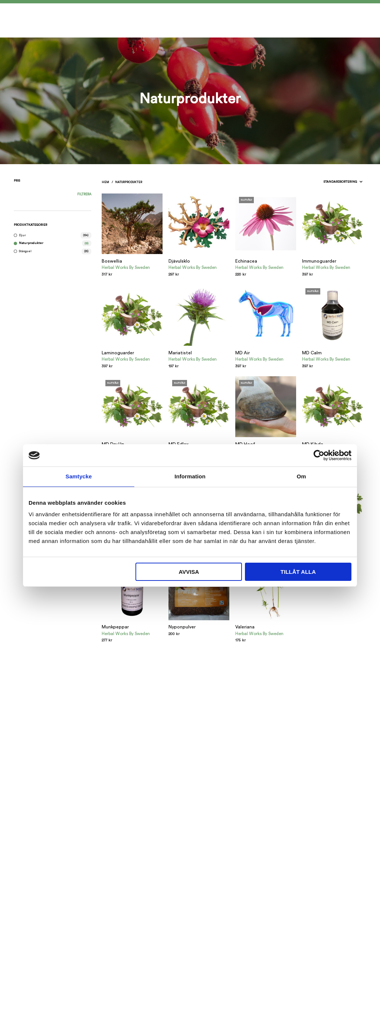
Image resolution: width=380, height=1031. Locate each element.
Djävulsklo (179, 261)
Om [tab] (301, 476)
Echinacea (246, 261)
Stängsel (25, 251)
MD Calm (312, 353)
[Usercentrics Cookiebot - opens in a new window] (318, 455)
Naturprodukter (31, 243)
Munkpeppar (115, 627)
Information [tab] (190, 476)
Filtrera (84, 194)
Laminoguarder (118, 353)
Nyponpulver (182, 627)
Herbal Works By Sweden (126, 268)
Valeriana (245, 627)
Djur (22, 235)
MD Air (242, 353)
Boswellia (112, 261)
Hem (105, 182)
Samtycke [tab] (79, 476)
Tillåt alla (298, 572)
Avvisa (188, 572)
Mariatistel (180, 353)
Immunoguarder (319, 261)
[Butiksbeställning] (327, 182)
